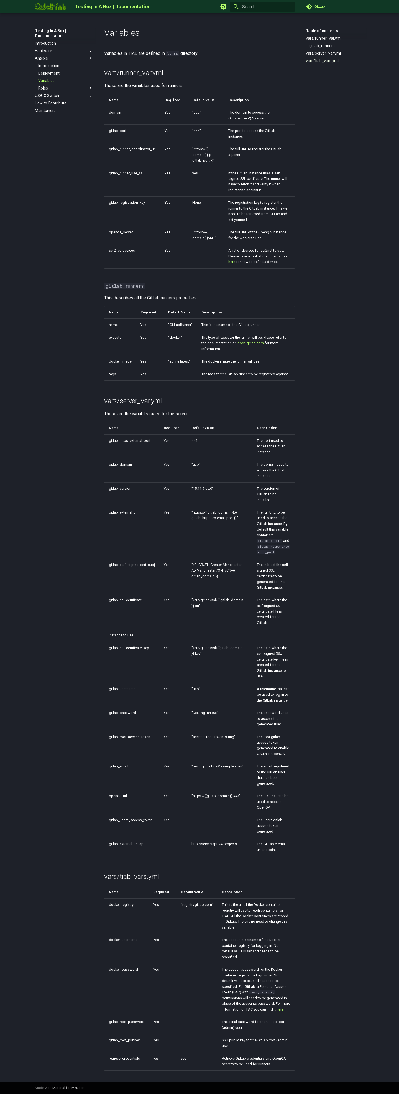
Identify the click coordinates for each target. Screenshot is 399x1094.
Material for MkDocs (68, 1088)
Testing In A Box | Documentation (50, 33)
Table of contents (322, 31)
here (231, 262)
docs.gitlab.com (250, 343)
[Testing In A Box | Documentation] (50, 6)
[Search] (262, 7)
